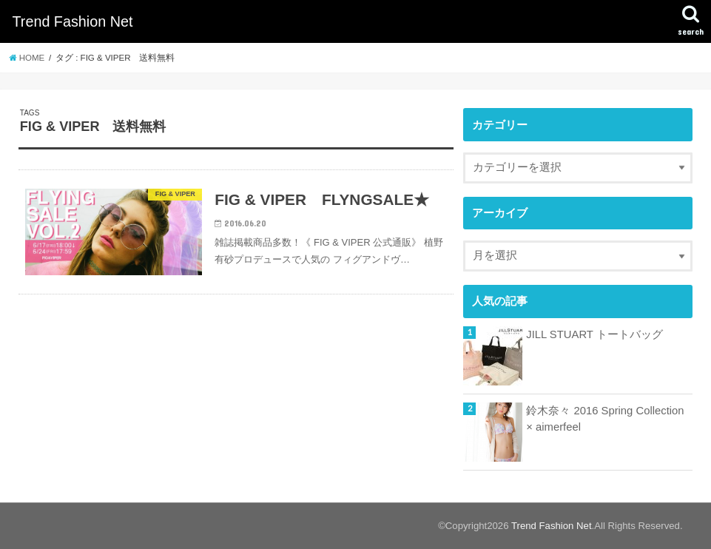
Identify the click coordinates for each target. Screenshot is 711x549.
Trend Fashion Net (72, 21)
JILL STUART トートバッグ (594, 334)
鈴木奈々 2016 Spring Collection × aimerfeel (605, 419)
